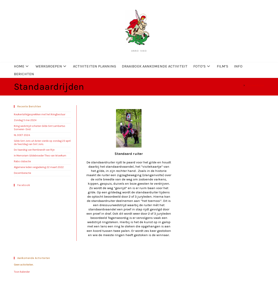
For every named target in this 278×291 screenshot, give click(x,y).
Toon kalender (22, 271)
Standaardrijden (255, 85)
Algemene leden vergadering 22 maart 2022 (39, 167)
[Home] (241, 85)
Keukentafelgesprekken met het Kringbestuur (39, 114)
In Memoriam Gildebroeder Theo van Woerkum (40, 155)
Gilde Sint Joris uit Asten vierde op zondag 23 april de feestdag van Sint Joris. (42, 142)
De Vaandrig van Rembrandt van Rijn (34, 149)
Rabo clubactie (22, 161)
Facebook (23, 185)
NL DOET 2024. (22, 135)
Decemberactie (22, 173)
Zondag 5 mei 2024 (26, 120)
